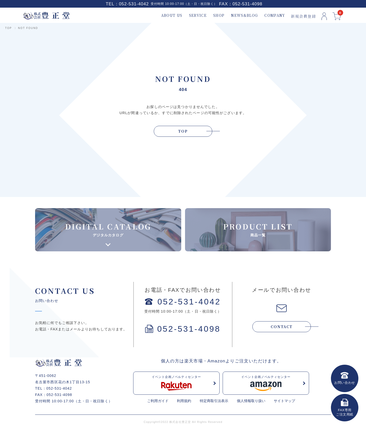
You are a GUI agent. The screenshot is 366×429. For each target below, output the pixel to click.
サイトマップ (284, 401)
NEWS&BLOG (240, 15)
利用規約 (184, 401)
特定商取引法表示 (214, 401)
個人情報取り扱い (251, 401)
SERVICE (194, 15)
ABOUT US (167, 15)
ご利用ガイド (158, 401)
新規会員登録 (299, 15)
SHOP (214, 15)
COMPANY (271, 15)
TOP (8, 28)
